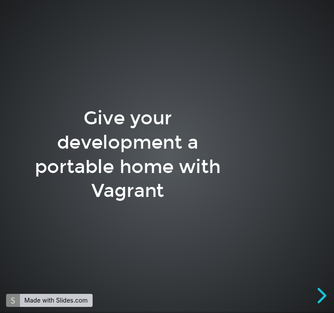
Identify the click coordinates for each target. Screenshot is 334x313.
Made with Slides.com (55, 300)
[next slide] (320, 295)
